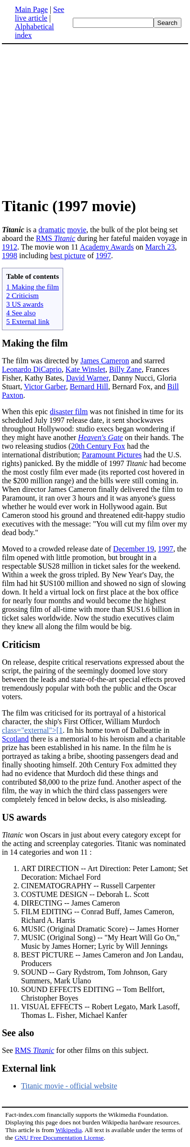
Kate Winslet (85, 369)
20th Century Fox (98, 446)
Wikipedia (69, 1130)
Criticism (21, 644)
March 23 (160, 247)
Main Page (31, 9)
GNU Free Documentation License (59, 1137)
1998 (9, 255)
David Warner (87, 378)
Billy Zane (125, 369)
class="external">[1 (32, 730)
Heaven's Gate (100, 437)
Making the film (35, 343)
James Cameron (104, 361)
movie (76, 230)
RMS (55, 238)
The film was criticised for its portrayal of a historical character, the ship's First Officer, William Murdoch (84, 717)
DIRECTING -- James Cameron (70, 903)
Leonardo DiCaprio (32, 369)
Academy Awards (107, 247)
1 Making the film (32, 287)
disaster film (69, 411)
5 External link (27, 321)
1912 (9, 247)
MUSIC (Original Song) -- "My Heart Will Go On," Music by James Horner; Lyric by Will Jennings (100, 941)
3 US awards (25, 304)
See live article (39, 13)
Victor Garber (45, 386)
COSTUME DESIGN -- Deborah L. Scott (85, 894)
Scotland (15, 739)
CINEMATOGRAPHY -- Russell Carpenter (88, 886)
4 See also (21, 313)
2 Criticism (22, 295)
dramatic (51, 230)
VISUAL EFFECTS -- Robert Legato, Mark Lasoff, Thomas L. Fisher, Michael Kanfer (100, 1011)
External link (29, 1068)
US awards (24, 817)
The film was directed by (41, 361)
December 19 (133, 549)
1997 (103, 255)
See (8, 1050)
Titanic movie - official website (69, 1086)
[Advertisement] (82, 120)
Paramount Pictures (112, 455)
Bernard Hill (89, 386)
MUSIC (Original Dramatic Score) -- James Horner (100, 929)
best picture (67, 255)
